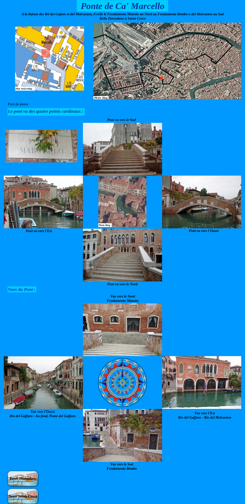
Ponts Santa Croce (22, 496)
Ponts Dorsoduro (22, 478)
